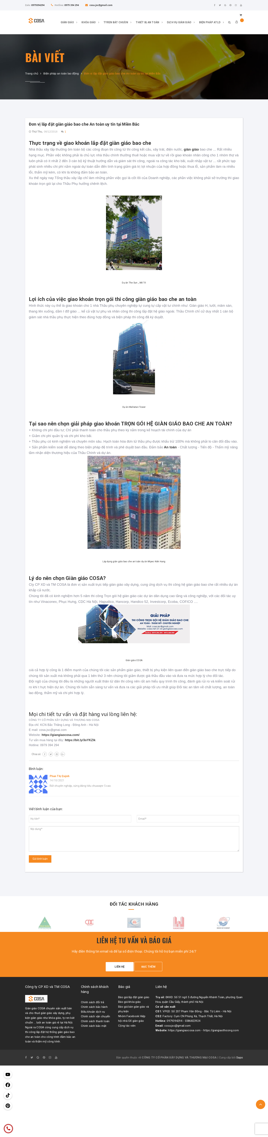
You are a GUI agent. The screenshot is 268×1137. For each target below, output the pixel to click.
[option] (44, 922)
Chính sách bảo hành (94, 1005)
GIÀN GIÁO (67, 22)
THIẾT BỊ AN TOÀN (147, 22)
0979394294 (37, 5)
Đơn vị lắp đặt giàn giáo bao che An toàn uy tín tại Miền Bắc (84, 124)
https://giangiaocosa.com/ (61, 734)
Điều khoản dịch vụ (93, 1010)
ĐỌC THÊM (150, 966)
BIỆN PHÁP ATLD (209, 22)
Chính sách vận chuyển (95, 1014)
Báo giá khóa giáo (129, 1000)
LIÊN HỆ (118, 966)
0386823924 (192, 1019)
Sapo (239, 1055)
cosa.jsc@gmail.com (98, 5)
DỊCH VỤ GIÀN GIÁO (179, 22)
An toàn (170, 447)
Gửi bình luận (40, 858)
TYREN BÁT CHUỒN (116, 22)
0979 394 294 (71, 5)
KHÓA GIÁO (89, 22)
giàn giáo (191, 149)
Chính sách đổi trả (92, 1000)
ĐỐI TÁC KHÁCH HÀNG (134, 903)
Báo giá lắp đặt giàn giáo (133, 995)
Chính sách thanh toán (95, 1019)
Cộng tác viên (126, 1024)
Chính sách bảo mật (93, 1024)
